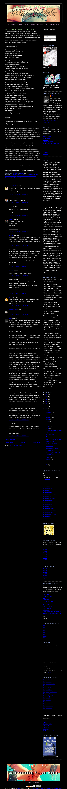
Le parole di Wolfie (47, 506)
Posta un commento (10, 439)
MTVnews (45, 145)
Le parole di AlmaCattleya (49, 510)
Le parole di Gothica (48, 518)
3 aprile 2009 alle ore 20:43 (19, 275)
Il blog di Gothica (47, 704)
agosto (48, 419)
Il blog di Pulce (47, 686)
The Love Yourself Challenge (50, 730)
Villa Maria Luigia (47, 606)
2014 (46, 397)
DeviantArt (45, 152)
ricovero (18, 177)
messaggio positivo (23, 176)
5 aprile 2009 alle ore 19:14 (19, 436)
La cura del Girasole (48, 601)
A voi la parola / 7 (50, 434)
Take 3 (44, 630)
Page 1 (45, 572)
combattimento (31, 174)
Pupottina (11, 219)
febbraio (48, 459)
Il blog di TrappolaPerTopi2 (50, 692)
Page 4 (45, 577)
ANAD (44, 722)
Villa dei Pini (46, 594)
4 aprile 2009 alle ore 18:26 (19, 305)
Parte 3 (45, 552)
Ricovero (45, 140)
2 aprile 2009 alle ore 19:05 (19, 215)
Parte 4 (45, 554)
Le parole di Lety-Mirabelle (49, 494)
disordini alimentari (10, 176)
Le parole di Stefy (47, 516)
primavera (12, 177)
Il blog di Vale (46, 702)
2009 (46, 408)
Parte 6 (45, 558)
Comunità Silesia (47, 604)
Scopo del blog (47, 136)
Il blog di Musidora (47, 688)
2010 (46, 406)
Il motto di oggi (49, 450)
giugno (48, 424)
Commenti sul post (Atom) (16, 445)
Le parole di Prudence (48, 508)
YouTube (45, 154)
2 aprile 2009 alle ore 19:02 (19, 202)
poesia (7, 177)
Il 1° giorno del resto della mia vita (51, 143)
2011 (46, 403)
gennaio (48, 462)
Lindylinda (11, 198)
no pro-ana (32, 176)
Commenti (47, 39)
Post (46, 36)
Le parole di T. (46, 490)
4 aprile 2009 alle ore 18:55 (19, 314)
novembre (49, 412)
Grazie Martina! (50, 441)
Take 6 (44, 636)
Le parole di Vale (47, 496)
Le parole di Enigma (48, 512)
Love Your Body (47, 727)
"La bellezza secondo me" (52, 448)
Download (47, 479)
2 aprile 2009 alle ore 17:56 (19, 194)
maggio (48, 426)
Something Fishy (47, 724)
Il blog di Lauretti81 (48, 706)
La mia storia (46, 138)
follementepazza (13, 309)
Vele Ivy (11, 297)
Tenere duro (49, 437)
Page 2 (45, 573)
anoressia (14, 174)
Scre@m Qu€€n (13, 185)
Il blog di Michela (47, 690)
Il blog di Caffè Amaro (48, 694)
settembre (49, 417)
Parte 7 (45, 559)
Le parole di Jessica (48, 488)
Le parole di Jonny (47, 502)
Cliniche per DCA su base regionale (52, 611)
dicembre (48, 410)
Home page (22, 442)
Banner (45, 570)
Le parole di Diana (47, 504)
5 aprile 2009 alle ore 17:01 (19, 420)
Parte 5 (45, 556)
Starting (45, 568)
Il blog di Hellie (47, 698)
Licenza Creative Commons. (52, 672)
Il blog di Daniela (47, 682)
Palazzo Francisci (47, 596)
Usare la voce (49, 446)
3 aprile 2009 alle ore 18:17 (19, 266)
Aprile (19, 174)
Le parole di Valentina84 (49, 498)
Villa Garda (46, 610)
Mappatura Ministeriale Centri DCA (52, 613)
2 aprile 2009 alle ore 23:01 (19, 245)
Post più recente (9, 442)
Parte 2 (45, 551)
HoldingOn (45, 729)
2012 (46, 401)
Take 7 (44, 637)
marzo (48, 457)
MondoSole (46, 599)
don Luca (11, 235)
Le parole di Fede (47, 500)
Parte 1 (45, 549)
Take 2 (44, 629)
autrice (50, 668)
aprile (47, 428)
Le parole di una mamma (49, 514)
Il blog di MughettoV (48, 696)
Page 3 (45, 575)
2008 (46, 465)
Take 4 (44, 632)
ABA (44, 598)
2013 (46, 399)
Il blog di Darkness (47, 708)
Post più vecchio (36, 442)
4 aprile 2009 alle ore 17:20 (19, 293)
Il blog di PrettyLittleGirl (49, 684)
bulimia (24, 174)
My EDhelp (46, 725)
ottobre (48, 415)
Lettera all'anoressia (48, 141)
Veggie (10, 318)
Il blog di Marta (47, 700)
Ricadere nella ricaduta (51, 443)
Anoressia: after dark (33, 7)
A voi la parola (46, 486)
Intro (44, 625)
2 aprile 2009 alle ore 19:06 (19, 231)
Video (44, 578)
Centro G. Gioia (47, 608)
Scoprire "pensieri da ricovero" (53, 439)
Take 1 (44, 627)
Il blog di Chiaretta (47, 680)
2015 (46, 394)
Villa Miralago (46, 603)
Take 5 (44, 634)
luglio (47, 421)
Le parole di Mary (47, 492)
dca (37, 174)
